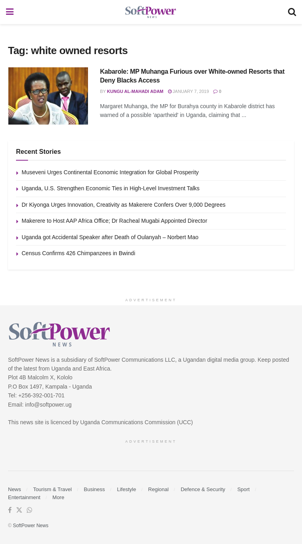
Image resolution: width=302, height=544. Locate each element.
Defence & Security (203, 489)
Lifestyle (126, 489)
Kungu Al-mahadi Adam (135, 91)
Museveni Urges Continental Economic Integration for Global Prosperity (110, 172)
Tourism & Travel (52, 489)
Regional (158, 489)
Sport (243, 489)
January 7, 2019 (188, 91)
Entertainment (24, 497)
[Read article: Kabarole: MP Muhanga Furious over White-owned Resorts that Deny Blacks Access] (48, 96)
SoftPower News (30, 525)
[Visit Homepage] (151, 12)
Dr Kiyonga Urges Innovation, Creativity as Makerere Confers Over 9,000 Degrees (124, 204)
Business (94, 489)
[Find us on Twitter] (19, 510)
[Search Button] (292, 12)
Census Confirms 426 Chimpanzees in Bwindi (78, 253)
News (14, 489)
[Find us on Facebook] (10, 510)
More (58, 497)
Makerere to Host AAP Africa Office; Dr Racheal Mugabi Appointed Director (114, 221)
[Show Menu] (10, 12)
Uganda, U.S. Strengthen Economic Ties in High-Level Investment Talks (111, 188)
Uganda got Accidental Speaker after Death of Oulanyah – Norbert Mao (110, 237)
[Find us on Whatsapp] (29, 510)
